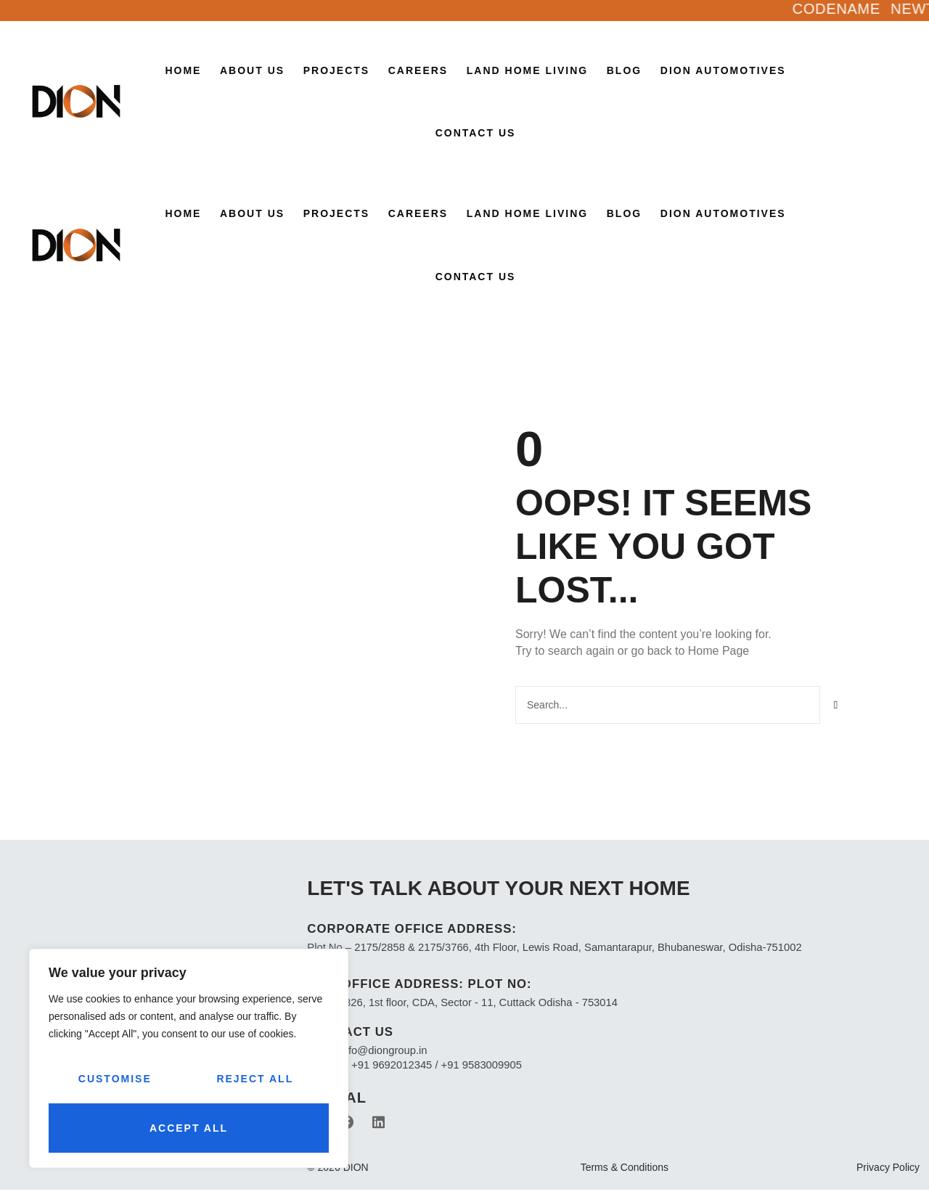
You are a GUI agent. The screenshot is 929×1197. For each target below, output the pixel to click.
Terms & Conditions (624, 1174)
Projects (336, 70)
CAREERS (418, 70)
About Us (252, 70)
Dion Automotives (723, 70)
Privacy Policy (888, 1174)
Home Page (719, 650)
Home (183, 70)
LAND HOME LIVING (527, 70)
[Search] (836, 704)
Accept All (189, 1128)
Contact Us (475, 133)
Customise (115, 1078)
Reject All (254, 1078)
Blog (624, 70)
